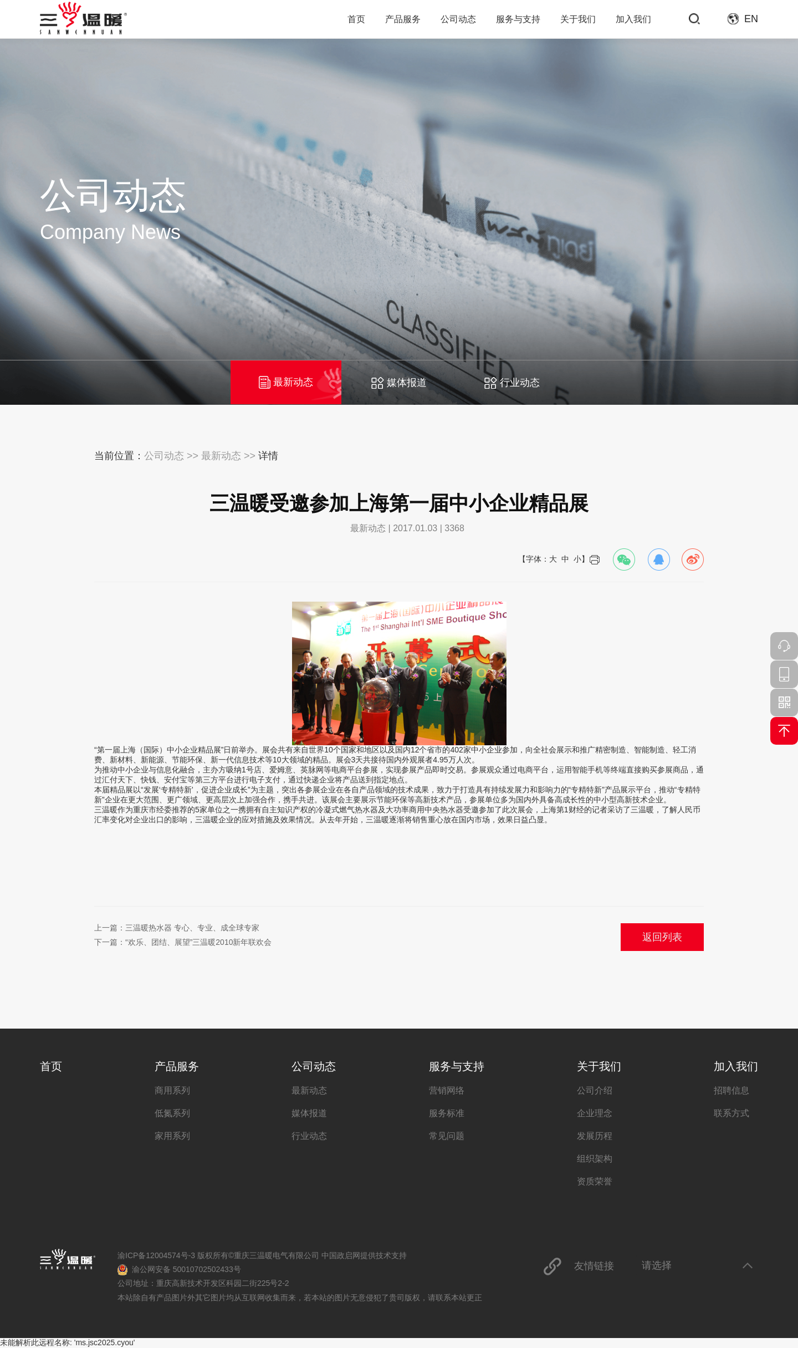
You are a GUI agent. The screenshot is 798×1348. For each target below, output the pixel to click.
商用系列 (172, 1090)
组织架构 (594, 1158)
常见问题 (446, 1136)
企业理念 (594, 1113)
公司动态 (458, 19)
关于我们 (578, 19)
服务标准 (446, 1113)
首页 (356, 19)
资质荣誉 (594, 1181)
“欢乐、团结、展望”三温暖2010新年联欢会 (198, 942)
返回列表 (662, 937)
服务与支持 (518, 19)
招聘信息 (731, 1090)
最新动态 (286, 382)
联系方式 (731, 1113)
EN (751, 18)
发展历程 (594, 1136)
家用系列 (172, 1136)
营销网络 (446, 1090)
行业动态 (512, 383)
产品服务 (403, 19)
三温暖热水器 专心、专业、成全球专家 (192, 927)
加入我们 (633, 19)
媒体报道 (399, 383)
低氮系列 (172, 1113)
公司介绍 (594, 1090)
